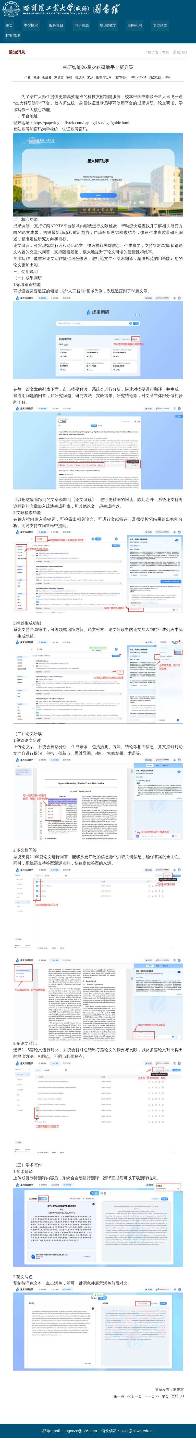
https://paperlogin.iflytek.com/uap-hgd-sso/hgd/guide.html (81, 112)
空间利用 (133, 25)
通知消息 (180, 42)
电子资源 (80, 25)
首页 (165, 42)
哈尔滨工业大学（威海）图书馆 (62, 1429)
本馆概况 (30, 25)
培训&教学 (106, 25)
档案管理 (183, 25)
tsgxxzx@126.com (81, 1420)
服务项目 (55, 25)
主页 (9, 25)
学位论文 (158, 25)
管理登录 (152, 1429)
